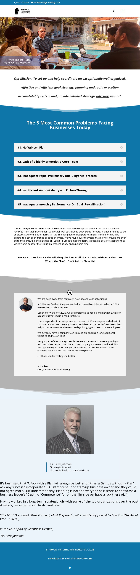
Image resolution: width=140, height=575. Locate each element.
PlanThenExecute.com (78, 558)
